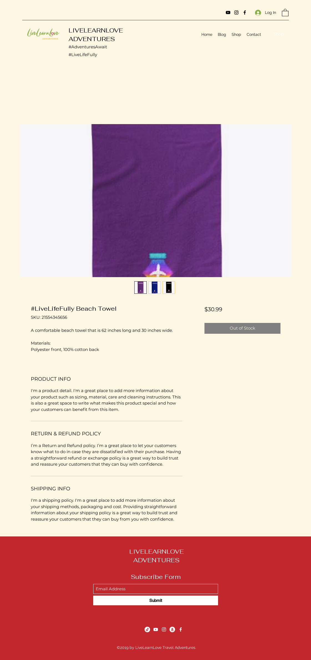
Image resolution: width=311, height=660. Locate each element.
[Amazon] (172, 629)
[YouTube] (228, 12)
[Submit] (155, 600)
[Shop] (278, 34)
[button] (285, 12)
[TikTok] (147, 629)
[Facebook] (244, 12)
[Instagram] (236, 12)
